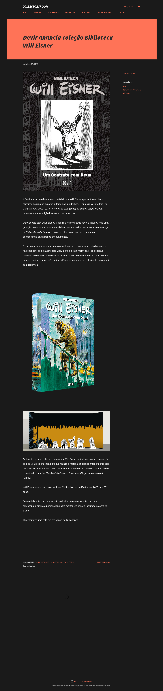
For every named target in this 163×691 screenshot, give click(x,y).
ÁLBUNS (37, 12)
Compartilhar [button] (129, 73)
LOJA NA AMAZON (104, 12)
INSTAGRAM (70, 12)
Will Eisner (126, 93)
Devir (124, 86)
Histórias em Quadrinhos (132, 90)
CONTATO (122, 12)
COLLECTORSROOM (35, 6)
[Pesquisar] (128, 6)
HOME (24, 12)
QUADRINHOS (53, 12)
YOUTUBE (86, 12)
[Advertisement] (62, 644)
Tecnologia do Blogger (81, 681)
